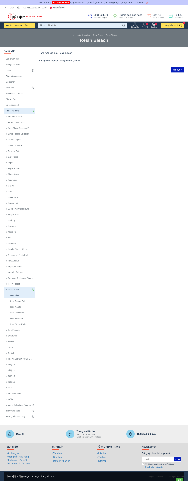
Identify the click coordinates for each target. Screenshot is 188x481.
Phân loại (86, 35)
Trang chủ (75, 35)
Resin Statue (98, 35)
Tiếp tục (176, 70)
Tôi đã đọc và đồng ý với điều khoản (158, 465)
